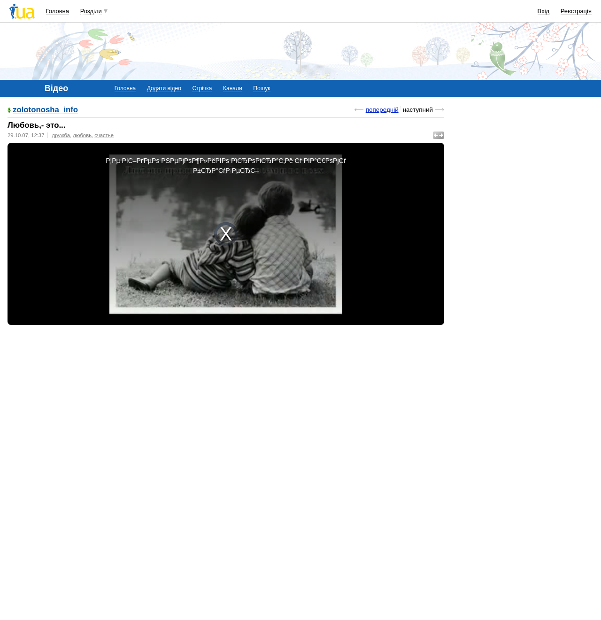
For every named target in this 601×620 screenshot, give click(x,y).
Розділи (91, 11)
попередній (382, 109)
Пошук (261, 88)
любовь (82, 135)
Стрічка (202, 88)
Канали (232, 88)
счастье (104, 135)
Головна (57, 11)
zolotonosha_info (45, 110)
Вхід (544, 11)
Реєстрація (576, 11)
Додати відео (164, 88)
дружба (61, 135)
